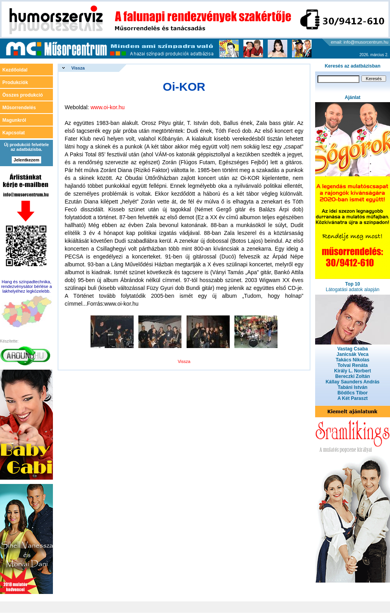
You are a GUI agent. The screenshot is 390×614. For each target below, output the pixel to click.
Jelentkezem (26, 160)
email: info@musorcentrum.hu (359, 42)
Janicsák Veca (352, 354)
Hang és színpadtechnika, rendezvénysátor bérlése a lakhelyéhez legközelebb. (26, 286)
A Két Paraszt (352, 398)
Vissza (78, 68)
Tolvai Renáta (352, 365)
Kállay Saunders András (353, 382)
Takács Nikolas (353, 360)
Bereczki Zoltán (352, 376)
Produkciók (15, 82)
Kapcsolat (13, 133)
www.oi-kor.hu (108, 107)
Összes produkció (22, 95)
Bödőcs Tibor (352, 393)
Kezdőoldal (14, 70)
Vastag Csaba (352, 349)
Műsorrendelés (19, 107)
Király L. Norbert (352, 371)
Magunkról (14, 120)
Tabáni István (353, 387)
